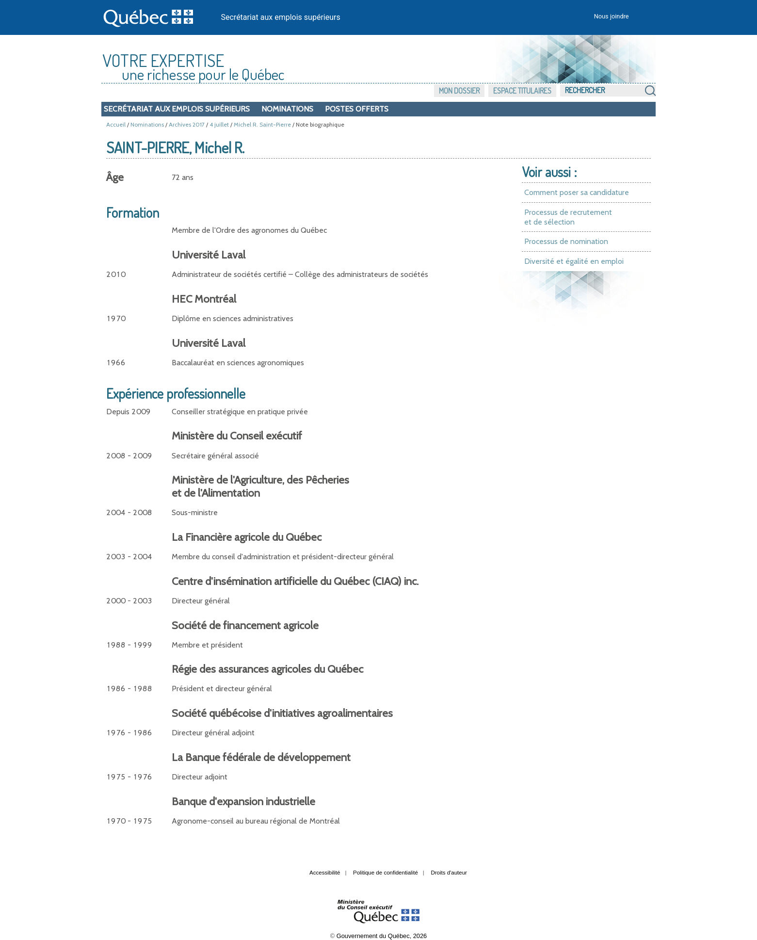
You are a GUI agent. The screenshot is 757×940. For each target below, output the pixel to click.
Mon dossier (459, 91)
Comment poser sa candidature (576, 192)
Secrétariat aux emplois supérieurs (280, 17)
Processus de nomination (566, 241)
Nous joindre (611, 16)
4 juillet (219, 124)
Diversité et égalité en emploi (574, 261)
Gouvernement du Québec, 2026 (382, 936)
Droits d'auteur (449, 872)
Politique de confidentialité (385, 872)
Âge (115, 177)
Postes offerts (356, 108)
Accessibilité (324, 872)
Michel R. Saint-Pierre (262, 124)
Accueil (116, 124)
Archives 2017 (187, 124)
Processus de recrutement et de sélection (568, 217)
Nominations (287, 108)
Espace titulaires (522, 91)
